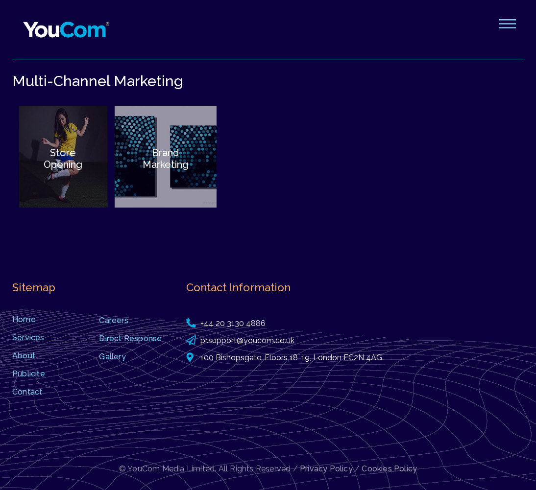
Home (24, 319)
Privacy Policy (326, 468)
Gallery (112, 356)
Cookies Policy (389, 468)
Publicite (28, 373)
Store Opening (63, 158)
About (23, 355)
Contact (27, 392)
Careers (113, 320)
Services (28, 337)
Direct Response (130, 338)
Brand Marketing (166, 158)
